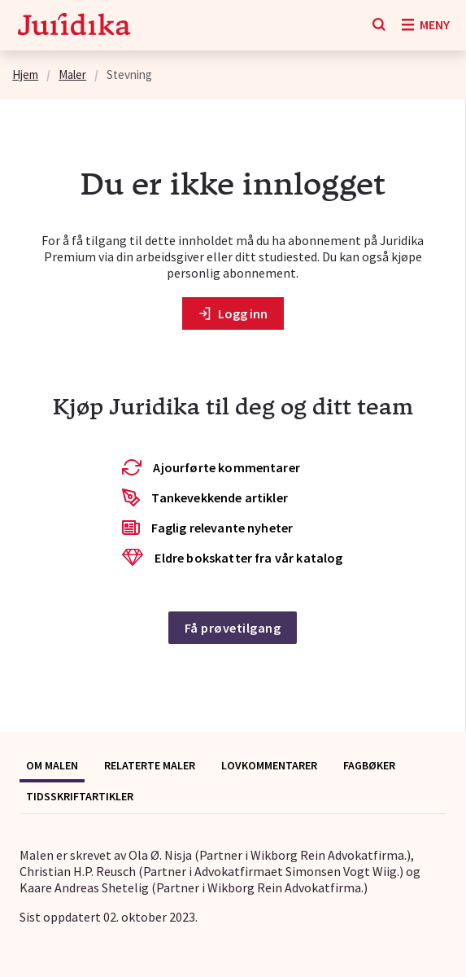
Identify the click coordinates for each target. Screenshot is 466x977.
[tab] (52, 766)
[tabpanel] (233, 885)
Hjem (25, 74)
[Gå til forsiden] (74, 25)
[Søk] (378, 25)
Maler (72, 74)
